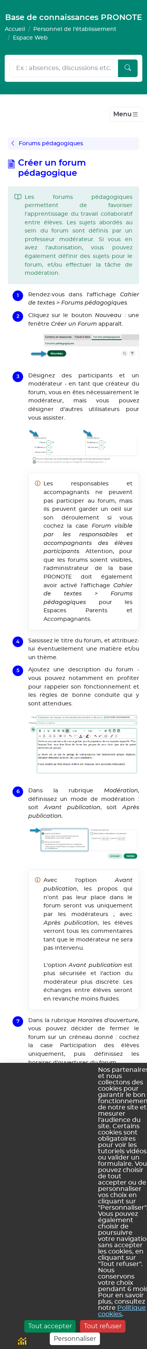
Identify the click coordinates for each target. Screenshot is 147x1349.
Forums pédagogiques (47, 143)
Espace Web (30, 38)
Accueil (15, 29)
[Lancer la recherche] (128, 69)
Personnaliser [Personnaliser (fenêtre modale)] (75, 1338)
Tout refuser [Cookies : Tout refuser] (103, 1326)
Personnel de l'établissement (74, 29)
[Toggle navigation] (126, 114)
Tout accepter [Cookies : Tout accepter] (50, 1326)
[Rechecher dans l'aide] (63, 69)
